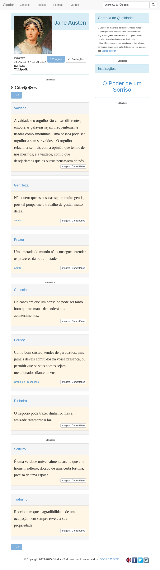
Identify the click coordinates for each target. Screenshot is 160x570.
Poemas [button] (59, 4)
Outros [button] (76, 4)
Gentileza (21, 185)
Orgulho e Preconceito (26, 381)
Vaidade (20, 108)
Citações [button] (26, 4)
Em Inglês (75, 59)
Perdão (19, 340)
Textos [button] (43, 4)
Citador (8, 5)
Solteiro (20, 449)
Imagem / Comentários (73, 166)
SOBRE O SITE (109, 559)
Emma (17, 267)
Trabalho (20, 499)
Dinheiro (20, 401)
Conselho (21, 290)
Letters (18, 220)
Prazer (19, 240)
